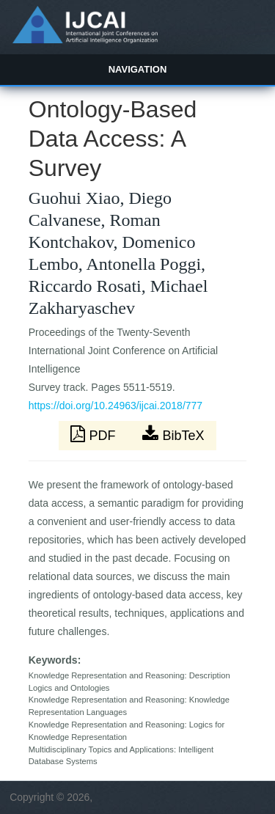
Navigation (138, 69)
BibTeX (173, 434)
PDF (94, 434)
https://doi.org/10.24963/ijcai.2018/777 (115, 405)
